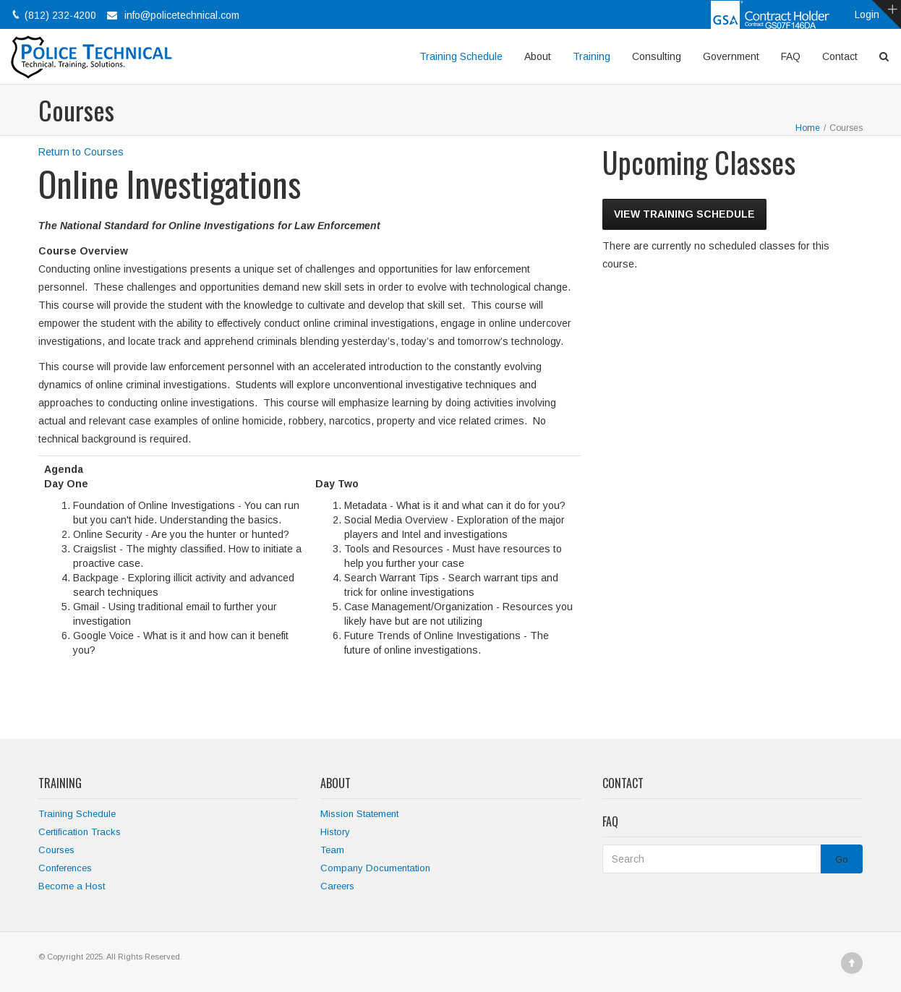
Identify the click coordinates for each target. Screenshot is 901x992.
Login (867, 14)
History (335, 831)
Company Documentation (375, 868)
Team (332, 850)
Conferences (65, 868)
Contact (840, 56)
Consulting (656, 56)
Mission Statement (359, 813)
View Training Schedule (684, 214)
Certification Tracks (79, 831)
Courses (56, 850)
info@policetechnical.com (181, 15)
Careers (337, 886)
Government (731, 56)
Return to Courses (81, 152)
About (537, 56)
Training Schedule (461, 56)
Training (591, 56)
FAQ (790, 56)
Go (841, 859)
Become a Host (71, 886)
